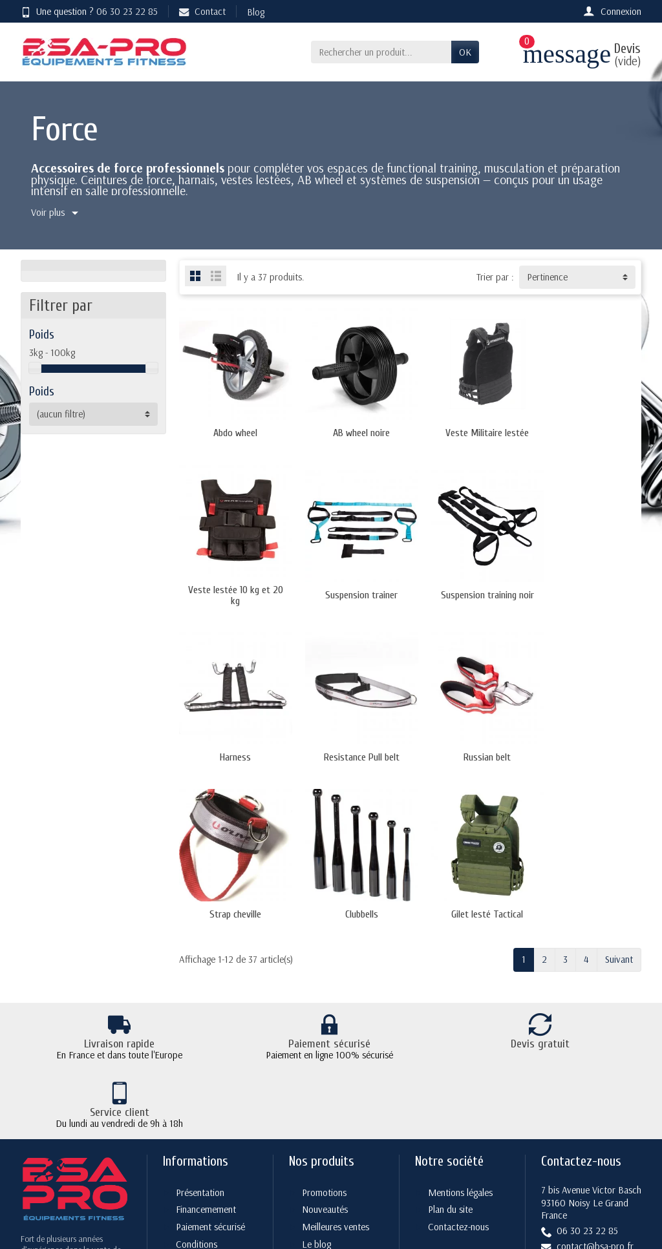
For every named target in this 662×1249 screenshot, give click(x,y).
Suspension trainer (232, 591)
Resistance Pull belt (588, 591)
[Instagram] (627, 1175)
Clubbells (469, 746)
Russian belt (231, 746)
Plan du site (450, 1014)
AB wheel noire (351, 431)
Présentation (200, 997)
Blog (255, 12)
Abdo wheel (232, 431)
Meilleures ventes (335, 1031)
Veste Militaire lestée (469, 431)
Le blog (316, 1049)
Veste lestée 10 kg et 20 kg (589, 431)
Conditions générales (190, 1056)
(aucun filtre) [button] (61, 414)
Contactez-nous (458, 1031)
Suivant (619, 791)
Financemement (206, 1014)
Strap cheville (351, 746)
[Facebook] (505, 1175)
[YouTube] (597, 1175)
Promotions (324, 997)
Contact (202, 11)
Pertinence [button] (547, 277)
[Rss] (566, 1175)
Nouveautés (325, 1014)
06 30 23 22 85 (127, 11)
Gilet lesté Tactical (589, 746)
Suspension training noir (351, 591)
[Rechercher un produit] (381, 52)
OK (465, 52)
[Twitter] (535, 1175)
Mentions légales (460, 997)
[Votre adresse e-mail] (303, 1158)
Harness (469, 591)
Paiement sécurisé (210, 1031)
